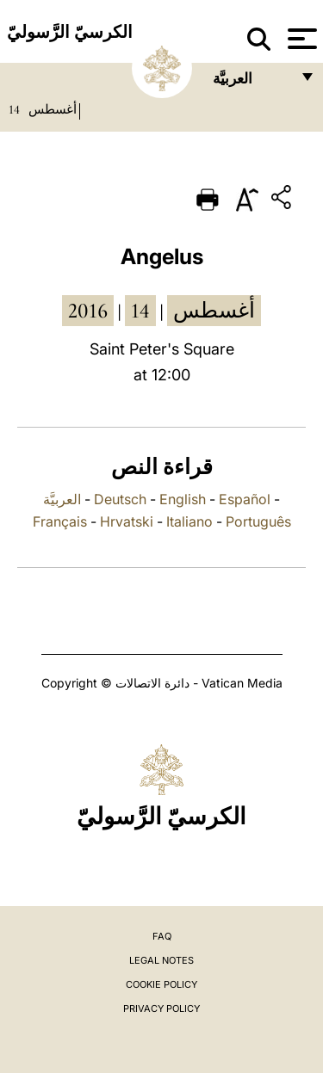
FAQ (161, 936)
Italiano (189, 521)
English (182, 499)
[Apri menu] (300, 38)
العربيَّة (62, 499)
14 (14, 109)
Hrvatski (126, 521)
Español (244, 499)
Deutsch (120, 499)
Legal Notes (161, 960)
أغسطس (52, 109)
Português (258, 521)
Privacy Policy (161, 1008)
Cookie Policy (161, 984)
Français (60, 521)
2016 (88, 311)
